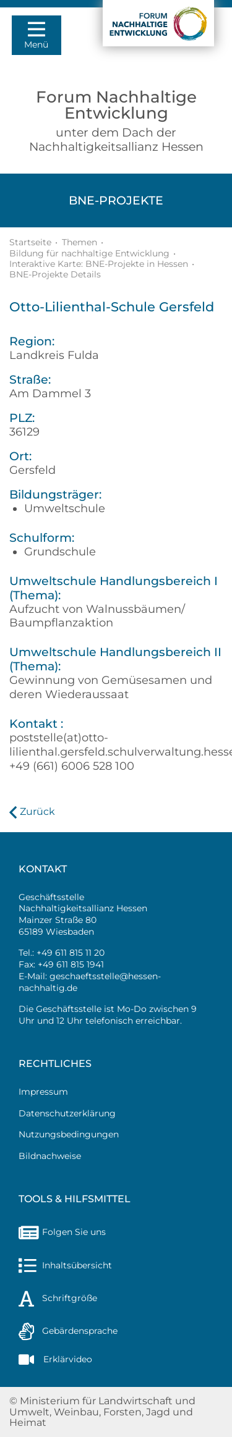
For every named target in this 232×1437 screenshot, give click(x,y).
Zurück (37, 811)
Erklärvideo (55, 1359)
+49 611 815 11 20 (71, 952)
